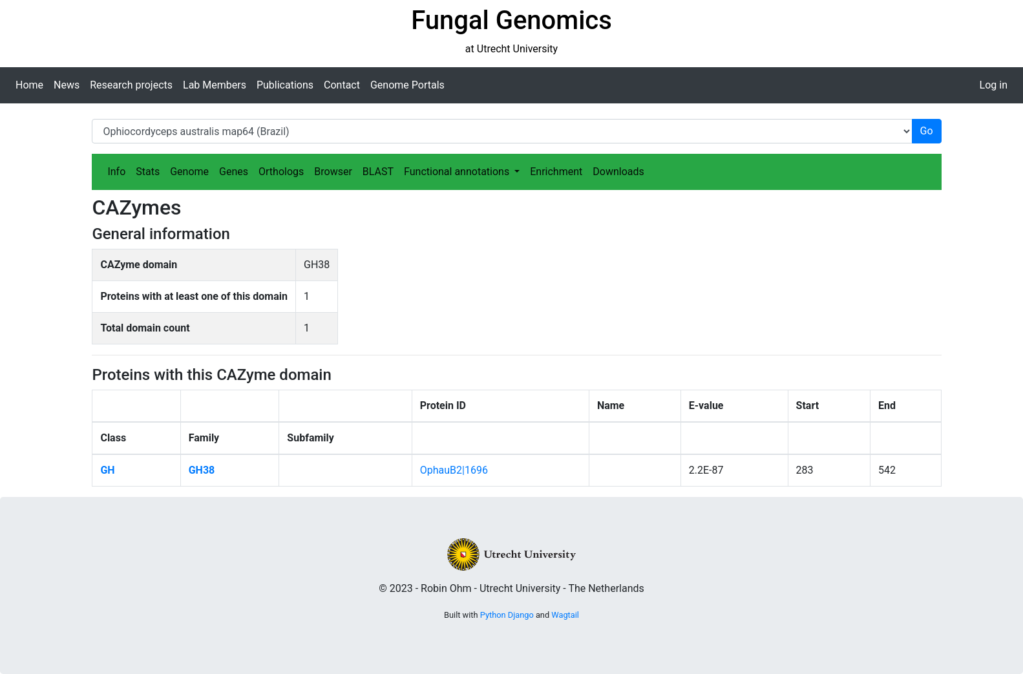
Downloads (618, 171)
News (66, 85)
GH (107, 470)
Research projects (131, 85)
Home (29, 85)
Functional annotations (458, 171)
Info (116, 171)
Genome (189, 171)
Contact (342, 85)
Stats (148, 171)
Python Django (507, 615)
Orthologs (281, 171)
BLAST (378, 171)
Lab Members (214, 85)
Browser (333, 171)
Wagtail (565, 615)
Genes (233, 171)
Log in (993, 85)
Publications (285, 85)
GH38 (202, 470)
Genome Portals (407, 85)
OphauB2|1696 (454, 470)
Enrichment (556, 171)
